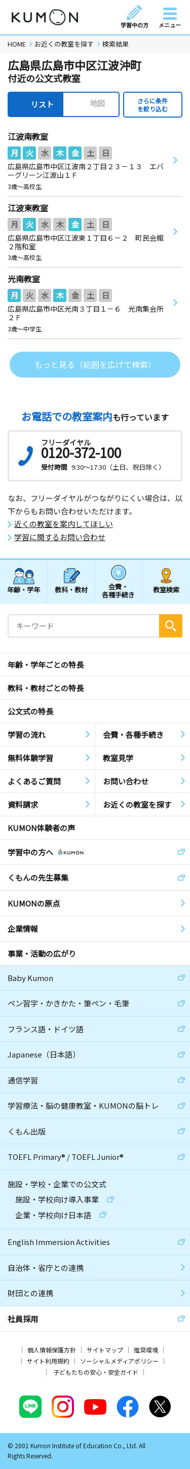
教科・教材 (71, 589)
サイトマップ (105, 1349)
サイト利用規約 (48, 1361)
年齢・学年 (23, 589)
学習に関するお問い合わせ (59, 537)
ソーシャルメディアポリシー (119, 1361)
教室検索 (166, 589)
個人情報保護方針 (51, 1349)
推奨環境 (146, 1349)
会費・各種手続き (118, 590)
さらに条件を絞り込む (152, 104)
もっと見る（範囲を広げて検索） (95, 364)
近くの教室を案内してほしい (63, 524)
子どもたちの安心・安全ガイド (95, 1372)
